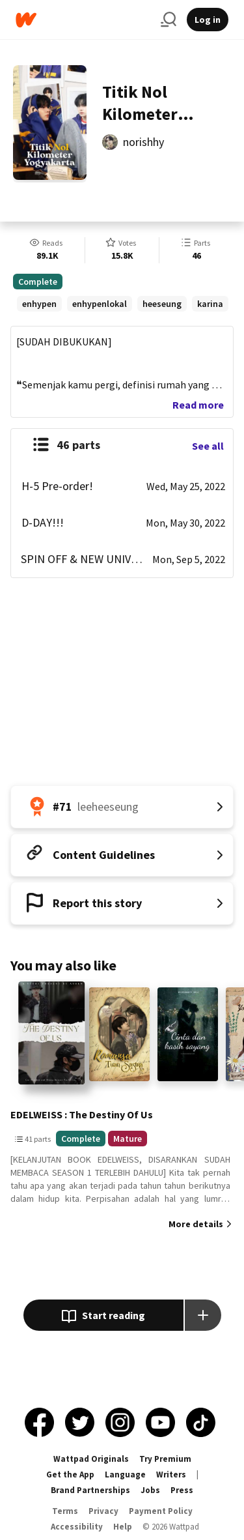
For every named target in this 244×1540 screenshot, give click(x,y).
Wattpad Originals (91, 1458)
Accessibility (77, 1526)
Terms (65, 1511)
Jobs (150, 1490)
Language (125, 1474)
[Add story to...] (203, 1315)
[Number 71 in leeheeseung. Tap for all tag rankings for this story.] (122, 806)
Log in (207, 19)
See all (208, 445)
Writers (171, 1474)
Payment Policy (161, 1511)
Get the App (70, 1474)
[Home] (83, 20)
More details (196, 1224)
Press (181, 1490)
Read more (198, 404)
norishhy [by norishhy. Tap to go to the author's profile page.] (143, 141)
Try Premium (165, 1458)
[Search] (168, 19)
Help (122, 1526)
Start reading (103, 1316)
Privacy (103, 1511)
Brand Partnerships (90, 1490)
